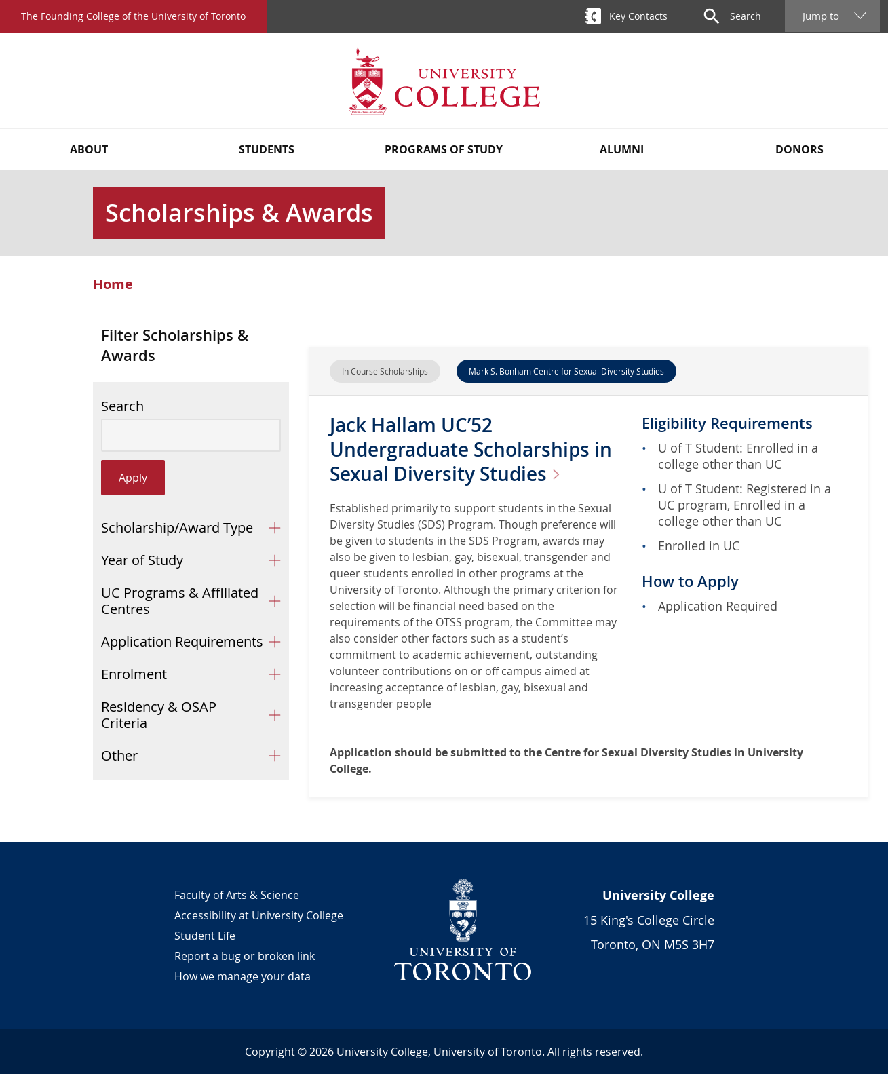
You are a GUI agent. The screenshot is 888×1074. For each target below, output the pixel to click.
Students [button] (266, 149)
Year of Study (142, 560)
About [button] (89, 149)
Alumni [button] (622, 149)
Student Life (204, 935)
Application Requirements (182, 641)
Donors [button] (799, 149)
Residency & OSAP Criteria (158, 714)
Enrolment (134, 674)
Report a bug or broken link (244, 955)
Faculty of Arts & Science (236, 894)
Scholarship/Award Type (177, 527)
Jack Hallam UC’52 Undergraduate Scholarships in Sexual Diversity (471, 449)
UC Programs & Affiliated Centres (179, 600)
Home (113, 284)
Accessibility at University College (258, 915)
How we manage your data (242, 976)
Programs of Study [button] (444, 149)
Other (119, 755)
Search (122, 406)
